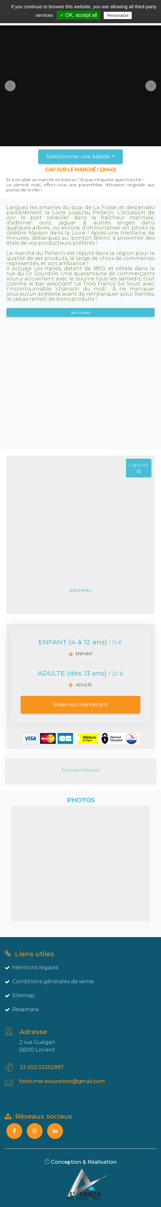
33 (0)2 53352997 (41, 1067)
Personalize (118, 15)
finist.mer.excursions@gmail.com (62, 1081)
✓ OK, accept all (78, 15)
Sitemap (20, 995)
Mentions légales (31, 967)
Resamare (22, 1009)
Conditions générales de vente (49, 981)
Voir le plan (81, 312)
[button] (8, 85)
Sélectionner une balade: (78, 157)
